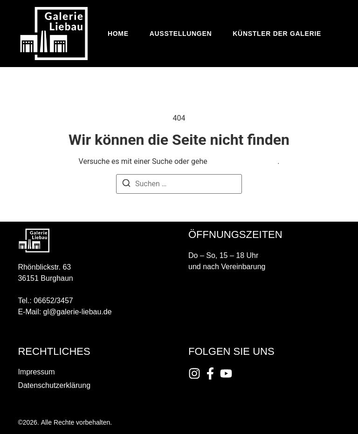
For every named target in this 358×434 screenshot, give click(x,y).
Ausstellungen (181, 33)
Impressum (36, 372)
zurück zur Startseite (243, 161)
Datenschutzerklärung (54, 385)
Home (118, 33)
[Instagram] (194, 373)
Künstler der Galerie (277, 33)
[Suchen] (126, 185)
